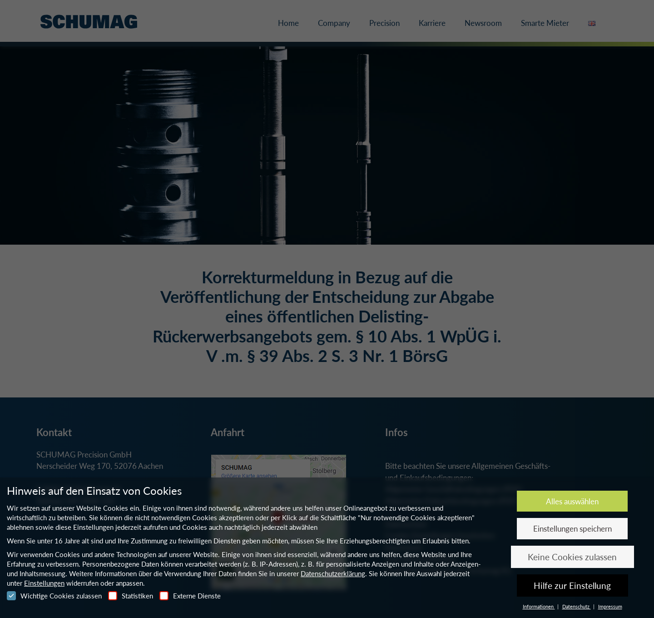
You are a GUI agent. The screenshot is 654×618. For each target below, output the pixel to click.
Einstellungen (44, 583)
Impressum (610, 606)
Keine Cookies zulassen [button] (572, 557)
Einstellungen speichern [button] (572, 528)
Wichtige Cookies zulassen (54, 595)
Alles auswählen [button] (572, 501)
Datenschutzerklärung (333, 573)
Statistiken (130, 595)
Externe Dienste (190, 595)
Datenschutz (576, 606)
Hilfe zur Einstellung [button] (572, 585)
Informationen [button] (539, 606)
